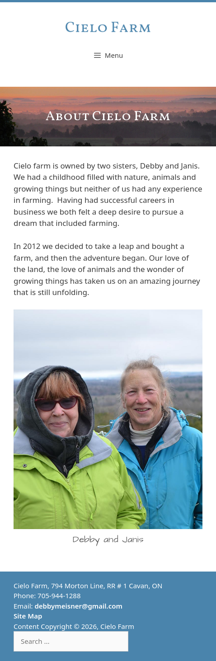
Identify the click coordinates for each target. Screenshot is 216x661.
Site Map (28, 615)
